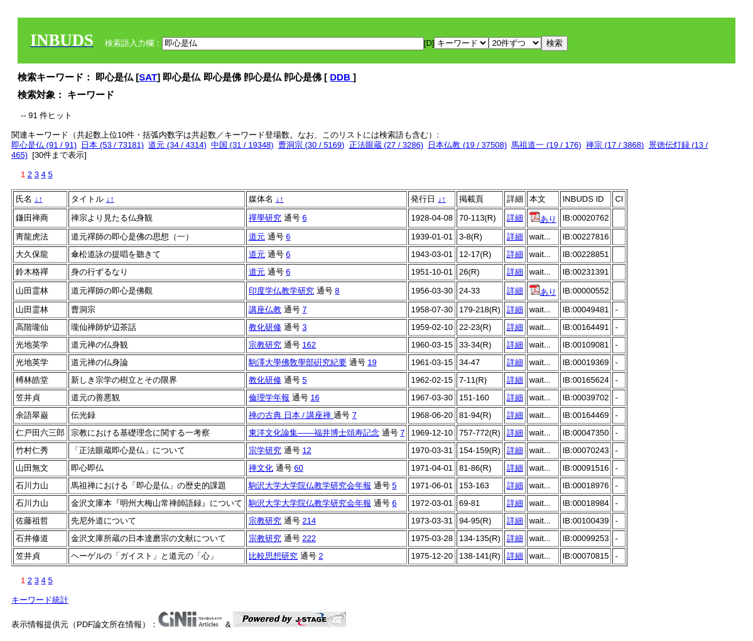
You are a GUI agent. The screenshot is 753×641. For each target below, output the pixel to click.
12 (306, 450)
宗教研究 (265, 344)
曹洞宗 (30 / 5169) (311, 145)
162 (309, 344)
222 (309, 538)
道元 (257, 236)
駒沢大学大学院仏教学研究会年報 (310, 485)
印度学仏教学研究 (281, 290)
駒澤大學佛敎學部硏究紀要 (298, 362)
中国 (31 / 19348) (242, 145)
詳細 (515, 217)
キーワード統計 (39, 600)
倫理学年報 (269, 397)
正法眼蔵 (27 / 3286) (386, 145)
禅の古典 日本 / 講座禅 (291, 415)
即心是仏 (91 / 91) (44, 145)
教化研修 (265, 327)
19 (371, 362)
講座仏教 (265, 309)
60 (298, 468)
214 (309, 520)
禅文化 (261, 468)
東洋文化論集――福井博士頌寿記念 (314, 432)
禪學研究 (265, 217)
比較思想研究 (273, 556)
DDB (341, 77)
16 (314, 397)
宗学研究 (265, 450)
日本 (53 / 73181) (112, 145)
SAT (148, 77)
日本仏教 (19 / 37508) (467, 145)
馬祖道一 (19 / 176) (546, 145)
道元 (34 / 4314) (177, 145)
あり (542, 219)
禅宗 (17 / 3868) (615, 145)
